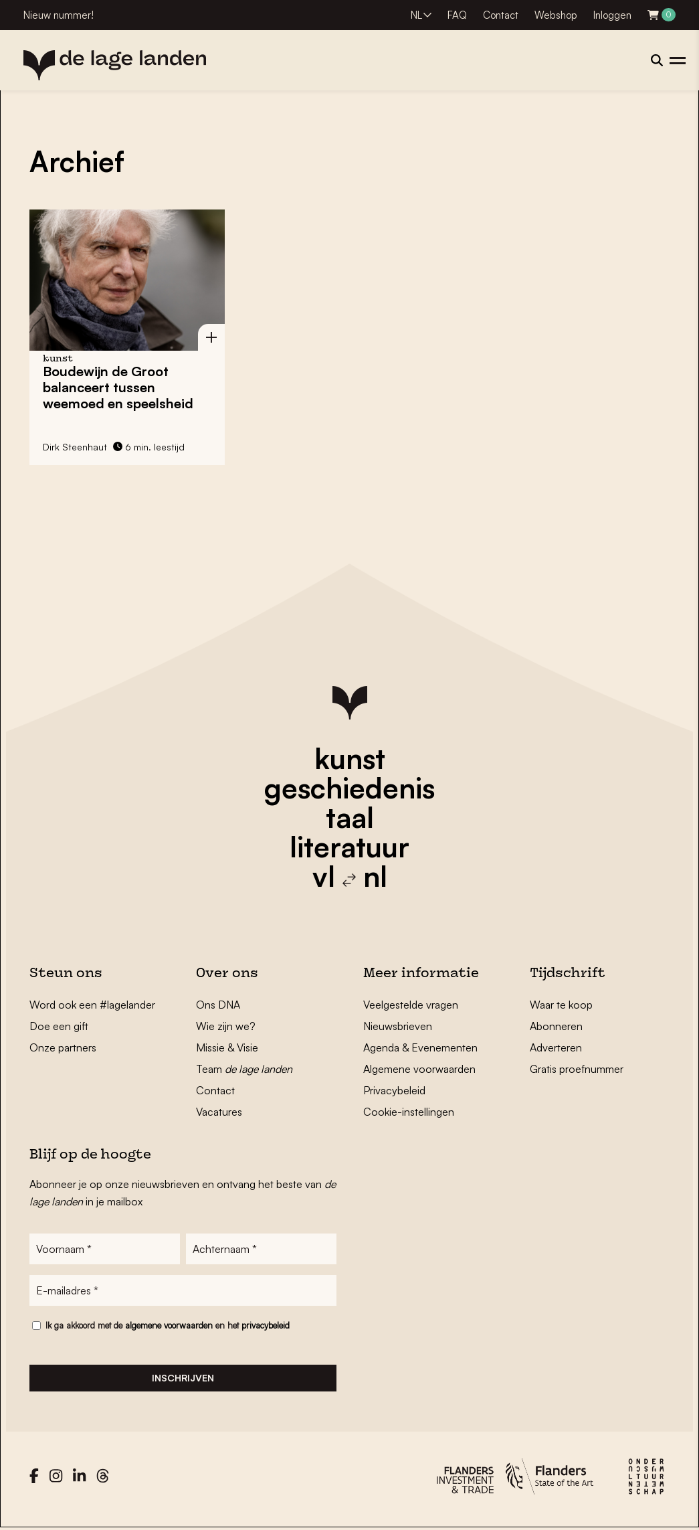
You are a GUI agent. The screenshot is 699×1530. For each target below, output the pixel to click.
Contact (500, 15)
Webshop (555, 15)
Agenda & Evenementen (420, 1047)
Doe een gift (58, 1026)
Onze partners (62, 1047)
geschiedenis (349, 787)
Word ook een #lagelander (92, 1004)
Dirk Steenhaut (75, 446)
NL (416, 15)
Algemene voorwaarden (419, 1069)
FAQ (457, 15)
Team (244, 1069)
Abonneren (556, 1026)
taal (350, 817)
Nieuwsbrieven (397, 1026)
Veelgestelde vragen (410, 1004)
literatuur (349, 846)
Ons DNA (218, 1004)
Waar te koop (561, 1004)
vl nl (349, 876)
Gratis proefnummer (576, 1069)
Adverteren (556, 1047)
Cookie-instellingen (408, 1111)
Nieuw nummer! (58, 15)
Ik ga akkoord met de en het (167, 1325)
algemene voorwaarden (169, 1325)
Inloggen (612, 15)
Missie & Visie (227, 1047)
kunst (349, 758)
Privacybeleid (394, 1090)
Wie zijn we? (226, 1026)
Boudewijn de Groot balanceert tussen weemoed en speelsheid (118, 387)
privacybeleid (265, 1325)
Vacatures (219, 1111)
